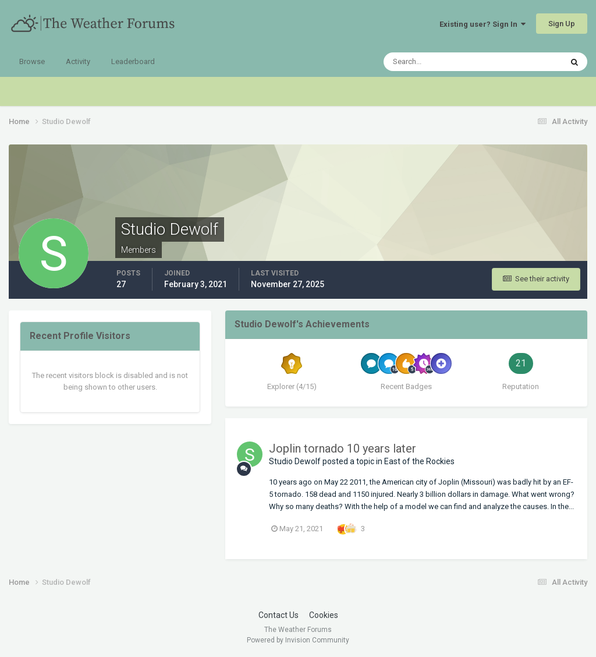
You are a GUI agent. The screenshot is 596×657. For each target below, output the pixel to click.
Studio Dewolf (295, 461)
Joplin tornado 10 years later (342, 448)
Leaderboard (133, 61)
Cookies (323, 615)
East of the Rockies (419, 461)
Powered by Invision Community (298, 640)
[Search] (436, 61)
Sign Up (561, 23)
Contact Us (278, 615)
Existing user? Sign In (482, 24)
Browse (32, 61)
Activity (78, 61)
